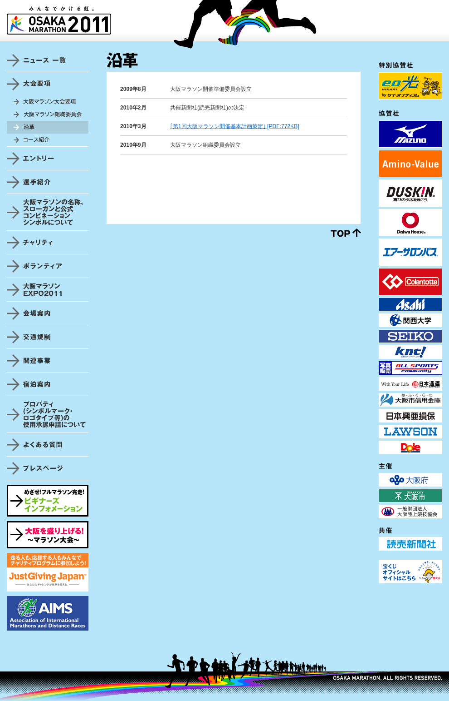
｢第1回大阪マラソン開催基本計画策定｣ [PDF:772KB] (234, 126)
